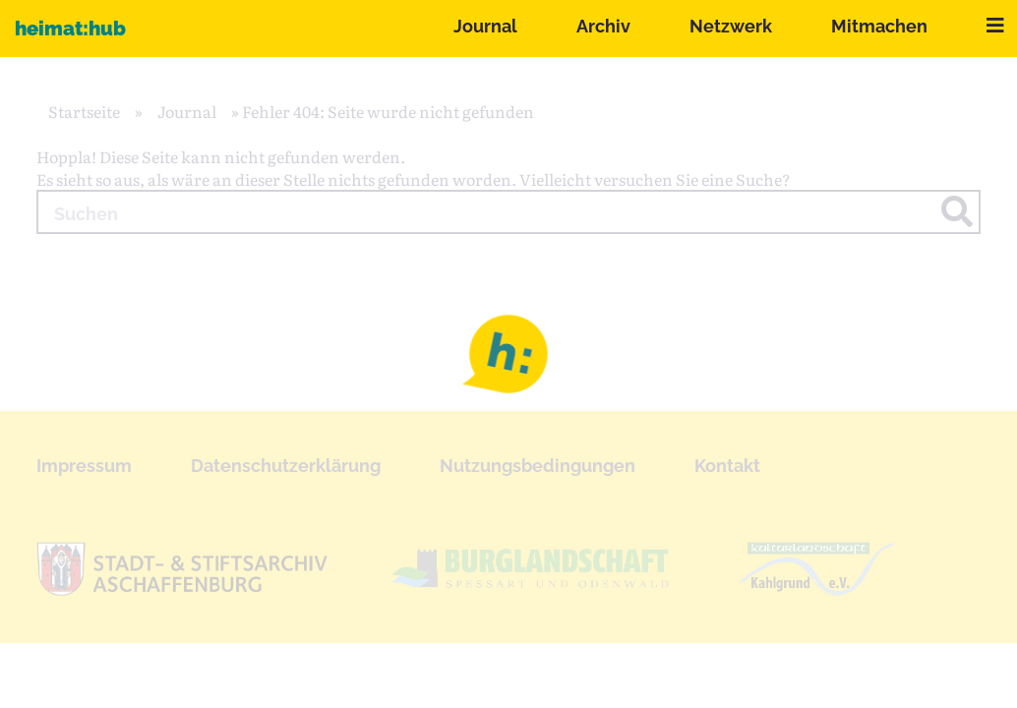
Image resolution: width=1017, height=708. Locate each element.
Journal (485, 26)
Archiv (603, 26)
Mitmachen (879, 26)
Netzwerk (730, 26)
